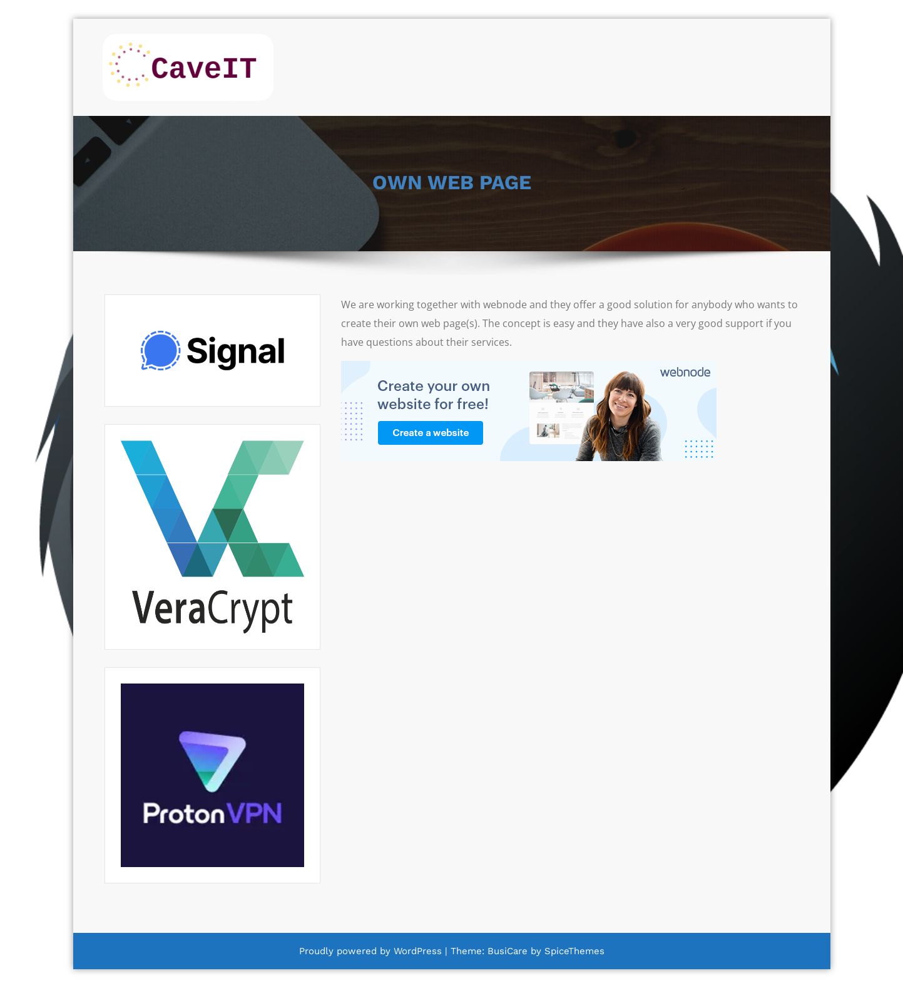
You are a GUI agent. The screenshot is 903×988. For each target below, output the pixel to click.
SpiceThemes (573, 951)
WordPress (418, 951)
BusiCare (509, 951)
